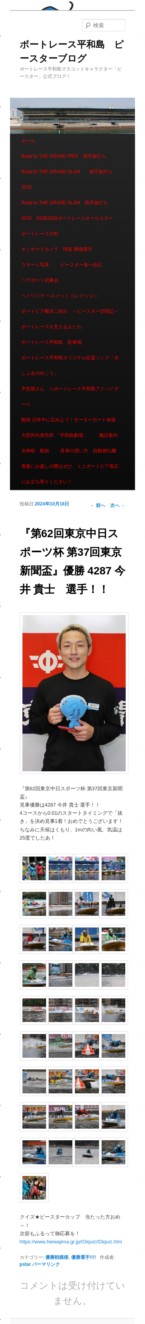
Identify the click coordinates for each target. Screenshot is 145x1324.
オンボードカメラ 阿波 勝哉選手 (59, 249)
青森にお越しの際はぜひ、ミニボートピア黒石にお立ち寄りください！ (70, 474)
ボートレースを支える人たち (51, 326)
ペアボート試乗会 (39, 280)
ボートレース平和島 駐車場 (51, 342)
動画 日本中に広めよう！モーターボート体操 (68, 419)
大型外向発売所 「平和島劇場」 (54, 435)
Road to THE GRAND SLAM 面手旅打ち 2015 (69, 179)
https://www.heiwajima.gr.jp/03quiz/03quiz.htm (71, 1242)
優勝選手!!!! (83, 1257)
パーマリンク (46, 1264)
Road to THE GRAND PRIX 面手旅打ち (63, 156)
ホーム (28, 140)
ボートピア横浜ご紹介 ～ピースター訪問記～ (70, 311)
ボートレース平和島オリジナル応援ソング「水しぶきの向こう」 (70, 365)
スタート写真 (35, 264)
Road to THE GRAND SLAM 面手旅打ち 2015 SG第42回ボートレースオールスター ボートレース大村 (69, 218)
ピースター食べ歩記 (81, 264)
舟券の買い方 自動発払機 (88, 450)
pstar (25, 1264)
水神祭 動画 (35, 450)
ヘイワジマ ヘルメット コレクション (59, 295)
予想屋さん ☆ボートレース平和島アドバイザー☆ (70, 396)
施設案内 (108, 435)
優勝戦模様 (56, 1257)
